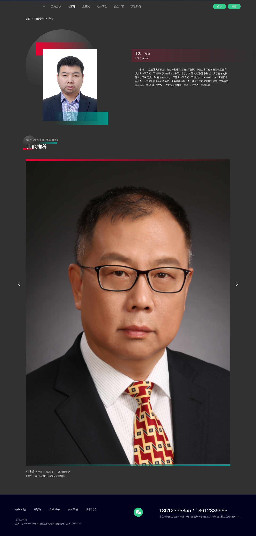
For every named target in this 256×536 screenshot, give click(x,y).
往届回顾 (20, 509)
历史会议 (56, 6)
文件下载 (101, 6)
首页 (28, 18)
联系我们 (135, 6)
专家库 (72, 6)
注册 (234, 6)
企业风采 (54, 509)
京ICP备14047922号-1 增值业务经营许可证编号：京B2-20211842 (48, 523)
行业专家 (39, 18)
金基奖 (86, 6)
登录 (219, 6)
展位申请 (118, 6)
